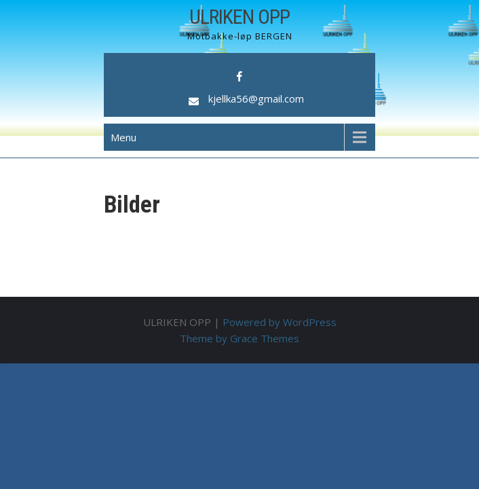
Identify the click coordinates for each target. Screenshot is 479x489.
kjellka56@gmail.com (256, 98)
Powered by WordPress (280, 322)
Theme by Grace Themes (239, 338)
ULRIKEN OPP (239, 17)
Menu (123, 137)
